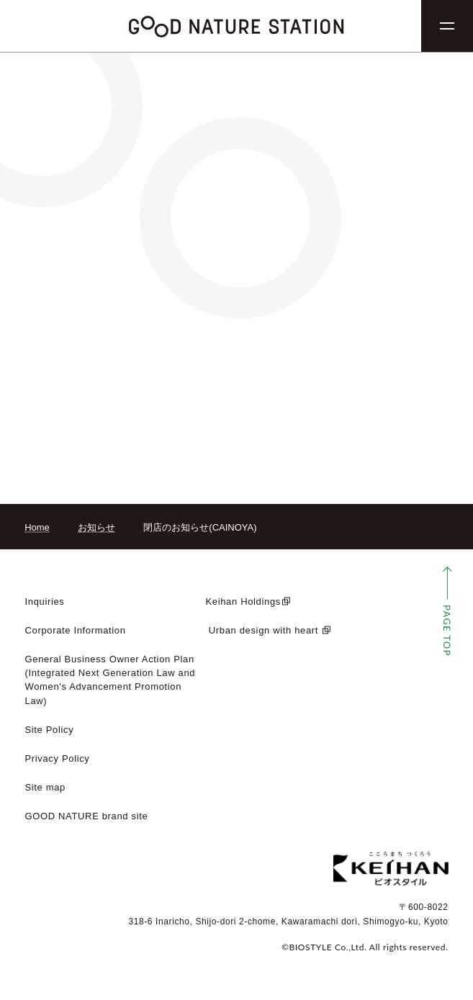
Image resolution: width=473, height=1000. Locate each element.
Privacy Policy (57, 758)
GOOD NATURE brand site (86, 816)
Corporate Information (75, 630)
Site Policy (49, 729)
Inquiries (45, 601)
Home (37, 527)
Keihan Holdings (243, 601)
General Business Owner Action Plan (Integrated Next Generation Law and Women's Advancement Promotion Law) (110, 680)
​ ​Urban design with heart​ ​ (264, 630)
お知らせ (96, 527)
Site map (45, 787)
